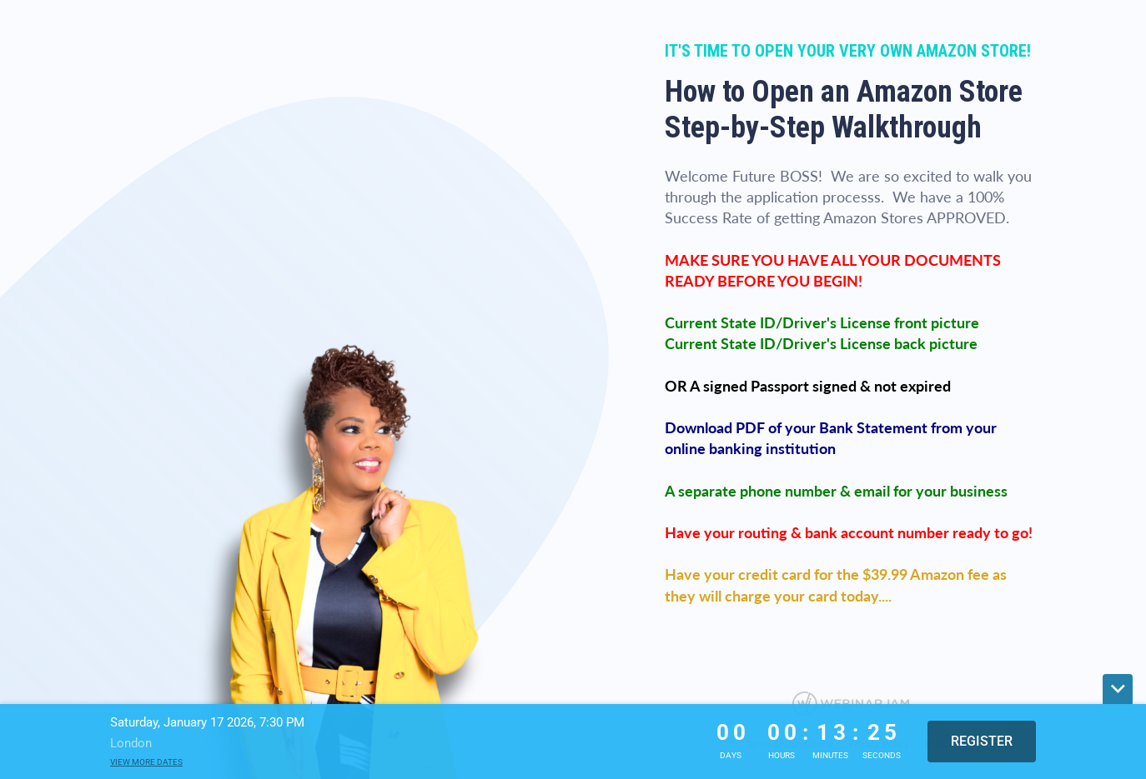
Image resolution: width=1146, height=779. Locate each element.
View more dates (146, 762)
